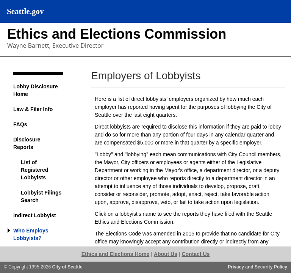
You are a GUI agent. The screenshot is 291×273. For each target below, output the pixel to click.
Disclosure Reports (27, 143)
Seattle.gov (25, 11)
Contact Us (195, 254)
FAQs (20, 124)
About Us (165, 254)
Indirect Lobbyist (34, 215)
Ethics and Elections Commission (116, 34)
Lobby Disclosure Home (35, 90)
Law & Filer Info (33, 109)
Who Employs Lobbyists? (30, 234)
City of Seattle (67, 267)
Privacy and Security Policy (257, 267)
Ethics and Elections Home (115, 254)
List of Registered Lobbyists (34, 169)
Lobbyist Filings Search (41, 196)
